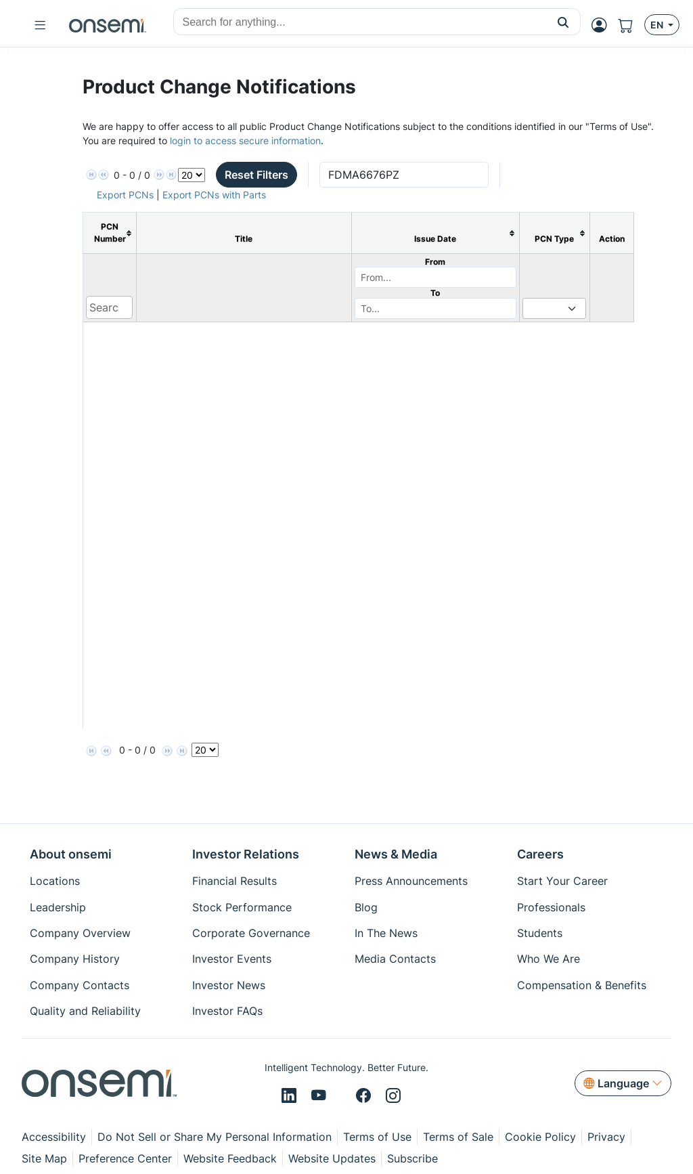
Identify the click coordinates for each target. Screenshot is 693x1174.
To (435, 293)
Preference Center (125, 1158)
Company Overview (80, 933)
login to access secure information (245, 140)
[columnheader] (109, 233)
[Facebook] (365, 1096)
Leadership (58, 907)
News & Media (396, 854)
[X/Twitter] (343, 1096)
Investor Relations (245, 854)
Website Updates (332, 1158)
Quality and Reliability (85, 1011)
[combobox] (360, 22)
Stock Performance (242, 907)
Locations (55, 881)
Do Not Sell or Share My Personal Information (214, 1137)
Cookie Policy (540, 1137)
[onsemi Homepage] (107, 25)
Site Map (44, 1158)
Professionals (551, 907)
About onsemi (71, 854)
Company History (75, 958)
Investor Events (231, 958)
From (435, 262)
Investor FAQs (227, 1011)
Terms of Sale (458, 1137)
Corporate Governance (251, 933)
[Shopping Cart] (631, 25)
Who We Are (548, 958)
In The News (386, 933)
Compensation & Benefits (581, 985)
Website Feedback (230, 1158)
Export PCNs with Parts (214, 194)
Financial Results (234, 881)
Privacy (606, 1137)
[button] (563, 21)
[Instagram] (393, 1096)
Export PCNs (125, 194)
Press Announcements (411, 881)
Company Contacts (79, 985)
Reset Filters (256, 174)
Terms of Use (377, 1137)
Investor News (228, 985)
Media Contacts (395, 958)
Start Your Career (562, 881)
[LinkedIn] (291, 1096)
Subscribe (412, 1158)
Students (539, 933)
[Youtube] (320, 1096)
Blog (366, 907)
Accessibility (54, 1137)
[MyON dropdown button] (603, 25)
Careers (540, 854)
